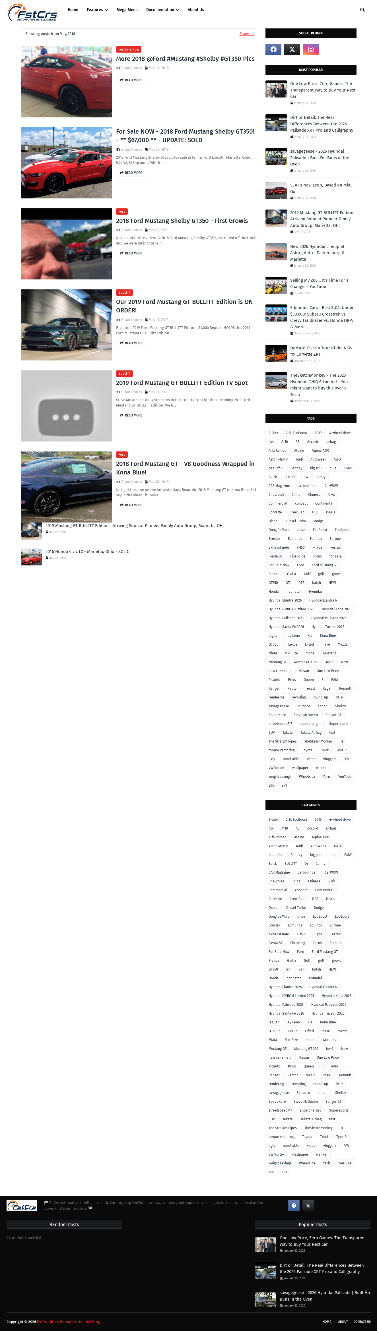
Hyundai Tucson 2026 (328, 627)
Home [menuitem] (73, 9)
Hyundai (315, 592)
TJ (341, 741)
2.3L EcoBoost (296, 433)
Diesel (274, 521)
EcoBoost (320, 530)
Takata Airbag (311, 733)
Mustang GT (278, 662)
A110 (284, 442)
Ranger (274, 689)
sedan (322, 706)
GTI (288, 583)
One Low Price (328, 671)
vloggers (330, 759)
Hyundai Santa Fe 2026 (286, 627)
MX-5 (329, 662)
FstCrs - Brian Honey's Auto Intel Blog (68, 1322)
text (332, 733)
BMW (348, 468)
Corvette (275, 512)
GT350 (273, 583)
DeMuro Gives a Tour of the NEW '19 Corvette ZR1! (321, 351)
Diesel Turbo (296, 521)
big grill (316, 468)
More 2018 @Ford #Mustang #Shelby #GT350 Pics (185, 59)
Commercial (278, 503)
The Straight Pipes (283, 741)
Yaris (327, 777)
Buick (273, 477)
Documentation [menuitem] (160, 9)
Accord (312, 442)
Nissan (303, 671)
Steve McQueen (306, 715)
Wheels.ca (307, 777)
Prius (292, 680)
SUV (272, 733)
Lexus (292, 644)
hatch (316, 583)
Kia (310, 636)
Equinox (316, 539)
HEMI (332, 583)
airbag (331, 442)
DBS (315, 512)
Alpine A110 (320, 451)
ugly (272, 759)
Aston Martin (278, 459)
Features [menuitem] (95, 9)
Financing (297, 556)
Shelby (340, 706)
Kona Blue (328, 636)
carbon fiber (307, 486)
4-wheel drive (340, 433)
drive (301, 530)
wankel (321, 768)
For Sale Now (128, 49)
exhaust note (279, 548)
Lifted (309, 644)
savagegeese (279, 706)
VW (346, 759)
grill (321, 574)
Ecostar (274, 539)
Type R (341, 750)
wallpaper (300, 768)
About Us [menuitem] (196, 9)
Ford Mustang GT (325, 565)
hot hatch (294, 592)
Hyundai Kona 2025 (336, 609)
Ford (121, 211)
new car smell (280, 671)
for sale (335, 556)
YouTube (345, 777)
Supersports (339, 724)
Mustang (329, 653)
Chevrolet (276, 495)
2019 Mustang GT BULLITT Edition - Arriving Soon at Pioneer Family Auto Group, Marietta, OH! (135, 525)
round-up (320, 697)
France (274, 574)
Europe (335, 539)
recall (310, 689)
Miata (273, 653)
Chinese (314, 495)
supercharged (311, 724)
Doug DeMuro (279, 530)
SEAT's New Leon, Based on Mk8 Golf (320, 188)
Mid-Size (291, 653)
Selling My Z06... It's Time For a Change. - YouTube (319, 283)
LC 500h (275, 644)
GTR (301, 583)
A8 (298, 442)
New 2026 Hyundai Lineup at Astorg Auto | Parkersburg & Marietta (317, 253)
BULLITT (124, 293)
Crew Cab (297, 512)
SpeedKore (277, 715)
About (343, 1322)
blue (333, 468)
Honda (274, 592)
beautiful (276, 468)
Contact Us (362, 1322)
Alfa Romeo (278, 451)
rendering (276, 697)
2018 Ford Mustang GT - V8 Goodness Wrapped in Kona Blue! (185, 468)
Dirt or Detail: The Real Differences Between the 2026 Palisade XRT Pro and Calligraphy (321, 124)
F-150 (301, 548)
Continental (324, 503)
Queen (309, 680)
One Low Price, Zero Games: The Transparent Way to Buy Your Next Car (322, 90)
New (344, 662)
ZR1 (284, 785)
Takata (288, 733)
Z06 (271, 785)
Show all (247, 34)
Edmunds (295, 539)
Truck (324, 750)
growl (336, 574)
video (311, 759)
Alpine (299, 451)
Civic (331, 495)
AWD (337, 459)
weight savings (280, 777)
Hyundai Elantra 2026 (285, 600)
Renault (345, 689)
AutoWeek (318, 459)
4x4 (271, 442)
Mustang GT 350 (306, 662)
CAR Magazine (279, 486)
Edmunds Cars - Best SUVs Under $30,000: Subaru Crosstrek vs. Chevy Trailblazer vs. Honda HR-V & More (322, 317)
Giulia (291, 574)
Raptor (292, 689)
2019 (318, 433)
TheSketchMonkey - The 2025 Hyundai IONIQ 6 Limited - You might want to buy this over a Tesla (319, 385)
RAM (334, 680)
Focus (317, 556)
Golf (307, 574)
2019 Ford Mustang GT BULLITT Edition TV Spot (182, 383)
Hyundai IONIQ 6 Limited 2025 (291, 609)
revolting (299, 697)
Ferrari (335, 548)
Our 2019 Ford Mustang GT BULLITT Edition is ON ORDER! (184, 306)
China (296, 495)
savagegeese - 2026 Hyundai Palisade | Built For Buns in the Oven (319, 158)
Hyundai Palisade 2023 (286, 618)
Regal (327, 689)
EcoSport (342, 530)
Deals (330, 512)
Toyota (307, 750)
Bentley (296, 468)
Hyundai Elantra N (323, 600)
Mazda (343, 644)
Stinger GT (333, 715)
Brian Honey (131, 68)
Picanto (274, 680)
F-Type (317, 548)
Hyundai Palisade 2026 (328, 618)
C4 (306, 477)
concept (301, 503)
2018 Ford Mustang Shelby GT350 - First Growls (182, 221)
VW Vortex (277, 768)
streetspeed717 (280, 724)
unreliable (291, 759)
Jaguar (274, 636)
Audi (299, 459)
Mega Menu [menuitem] (127, 9)
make (326, 644)
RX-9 (339, 697)
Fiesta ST (276, 556)
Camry (321, 477)
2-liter (273, 433)
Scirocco (303, 706)
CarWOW (331, 486)
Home (327, 1322)
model (311, 653)
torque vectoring (281, 750)
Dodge (319, 521)
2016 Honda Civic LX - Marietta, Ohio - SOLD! (87, 551)
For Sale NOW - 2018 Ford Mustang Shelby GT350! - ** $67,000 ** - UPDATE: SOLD (185, 136)
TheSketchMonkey (318, 741)
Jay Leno (293, 636)
